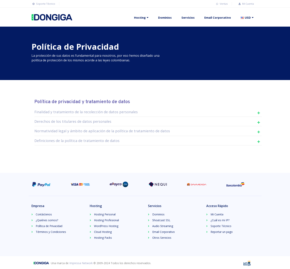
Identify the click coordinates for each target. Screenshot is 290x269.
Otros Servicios (161, 237)
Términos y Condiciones (51, 232)
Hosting (140, 17)
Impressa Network (81, 263)
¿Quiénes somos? (47, 220)
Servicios (188, 17)
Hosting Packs (103, 237)
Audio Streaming (162, 226)
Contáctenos (44, 214)
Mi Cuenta (246, 3)
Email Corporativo (217, 17)
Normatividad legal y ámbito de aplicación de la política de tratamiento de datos (102, 131)
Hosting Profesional (106, 220)
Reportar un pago (222, 232)
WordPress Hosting (106, 226)
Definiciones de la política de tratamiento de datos (76, 140)
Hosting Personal (105, 214)
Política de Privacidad (49, 226)
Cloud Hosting (103, 232)
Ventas (221, 3)
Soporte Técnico (43, 3)
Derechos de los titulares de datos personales (72, 121)
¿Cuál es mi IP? (220, 220)
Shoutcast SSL (161, 220)
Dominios (165, 17)
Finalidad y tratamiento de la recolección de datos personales (86, 112)
